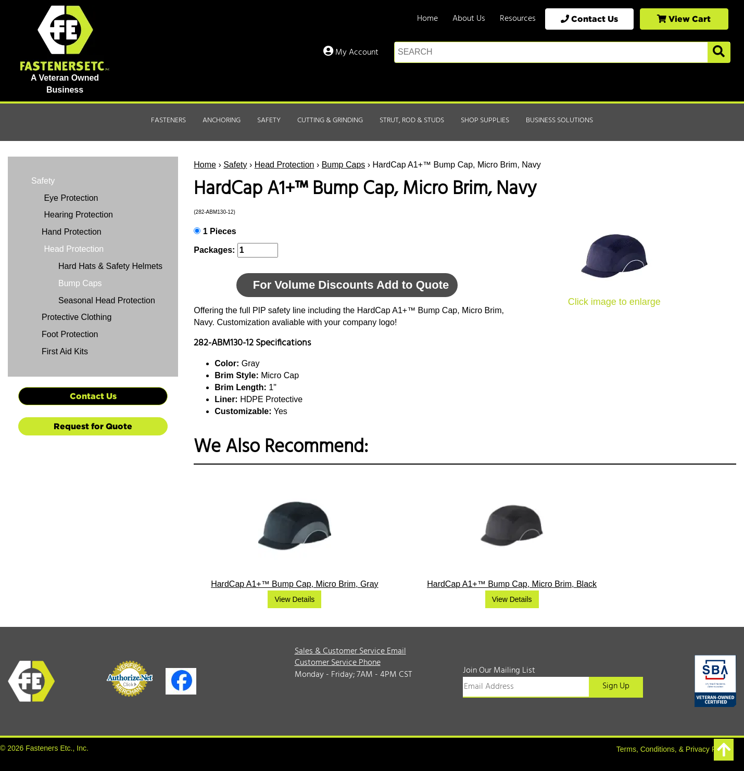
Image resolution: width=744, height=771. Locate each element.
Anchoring (222, 120)
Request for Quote (93, 426)
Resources (518, 18)
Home (427, 18)
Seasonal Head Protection (106, 300)
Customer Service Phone (338, 663)
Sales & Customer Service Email (350, 651)
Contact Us (589, 18)
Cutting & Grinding (330, 120)
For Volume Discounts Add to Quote (351, 284)
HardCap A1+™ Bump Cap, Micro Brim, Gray (294, 584)
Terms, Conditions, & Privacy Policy (673, 749)
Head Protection (284, 164)
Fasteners (168, 120)
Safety (269, 120)
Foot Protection (70, 334)
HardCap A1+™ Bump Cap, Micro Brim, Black (512, 584)
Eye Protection (70, 198)
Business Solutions (559, 120)
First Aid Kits (65, 351)
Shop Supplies (485, 120)
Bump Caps (343, 164)
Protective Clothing (76, 317)
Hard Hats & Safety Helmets (110, 266)
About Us (468, 18)
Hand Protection (72, 231)
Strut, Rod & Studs (412, 120)
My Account (351, 52)
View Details (294, 599)
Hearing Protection (77, 214)
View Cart (684, 18)
